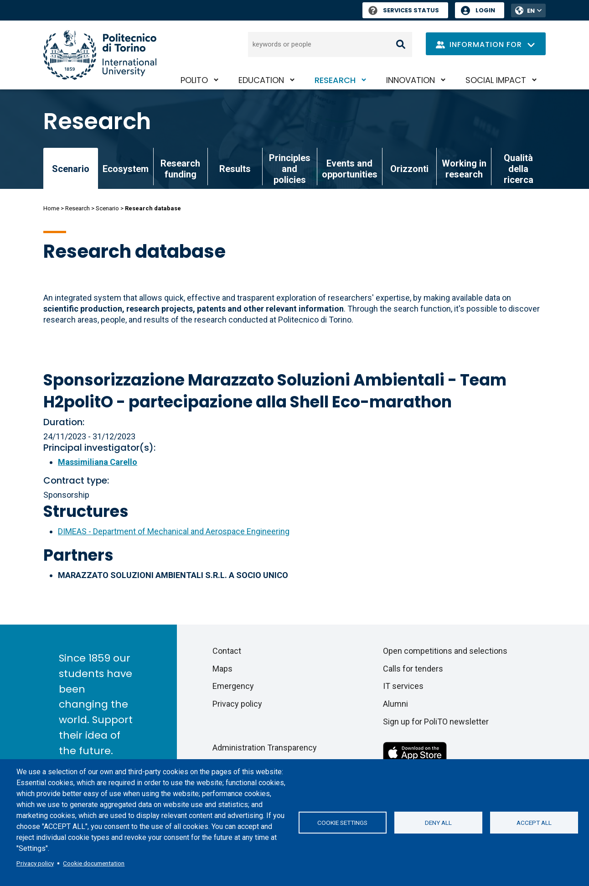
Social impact (495, 80)
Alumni (395, 704)
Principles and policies (289, 168)
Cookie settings (342, 822)
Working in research (464, 169)
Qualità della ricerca (518, 168)
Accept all (534, 822)
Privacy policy (35, 863)
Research (335, 80)
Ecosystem (126, 168)
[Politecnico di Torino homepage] (99, 55)
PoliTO (194, 80)
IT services (403, 686)
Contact (226, 651)
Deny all (438, 822)
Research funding (180, 169)
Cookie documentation (93, 863)
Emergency (233, 686)
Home (51, 208)
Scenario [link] (70, 168)
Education (261, 80)
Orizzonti (409, 168)
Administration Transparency (264, 747)
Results (235, 168)
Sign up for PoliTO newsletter (436, 721)
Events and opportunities (349, 169)
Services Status (403, 10)
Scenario (107, 208)
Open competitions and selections (445, 651)
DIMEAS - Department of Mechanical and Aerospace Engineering (173, 531)
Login (485, 10)
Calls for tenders (413, 668)
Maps (222, 668)
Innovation (410, 80)
